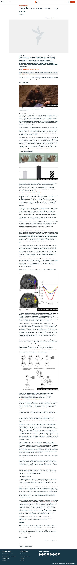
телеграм (32, 74)
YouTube (21, 74)
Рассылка (22, 558)
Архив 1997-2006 (5, 558)
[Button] (48, 18)
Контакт (4, 560)
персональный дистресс (48, 501)
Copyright (22, 560)
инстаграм (26, 74)
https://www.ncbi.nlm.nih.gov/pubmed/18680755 (30, 192)
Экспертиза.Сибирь (24, 5)
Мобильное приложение (7, 553)
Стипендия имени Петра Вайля (9, 556)
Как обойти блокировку (25, 556)
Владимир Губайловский (33, 69)
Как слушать (23, 553)
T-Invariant (24, 69)
